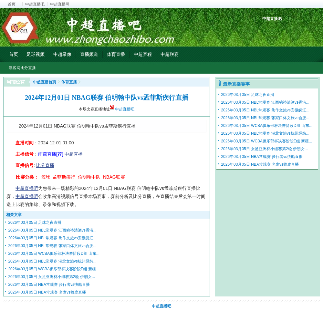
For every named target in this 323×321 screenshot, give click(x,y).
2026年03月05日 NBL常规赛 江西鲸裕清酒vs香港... (52, 230)
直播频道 (89, 54)
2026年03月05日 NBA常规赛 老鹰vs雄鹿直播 (47, 292)
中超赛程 (143, 54)
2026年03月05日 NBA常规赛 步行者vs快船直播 (49, 284)
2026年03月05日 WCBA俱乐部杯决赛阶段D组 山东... (53, 253)
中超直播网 (59, 4)
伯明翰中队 (89, 177)
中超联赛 (170, 54)
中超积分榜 (268, 30)
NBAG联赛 (114, 177)
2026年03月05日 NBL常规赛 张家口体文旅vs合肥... (52, 245)
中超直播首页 (44, 82)
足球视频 (35, 54)
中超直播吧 (35, 4)
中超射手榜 (282, 30)
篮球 (45, 177)
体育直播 (116, 54)
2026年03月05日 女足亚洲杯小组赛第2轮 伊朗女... (51, 276)
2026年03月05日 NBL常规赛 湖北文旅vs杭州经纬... (52, 261)
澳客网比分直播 (22, 68)
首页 (12, 4)
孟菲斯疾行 (64, 177)
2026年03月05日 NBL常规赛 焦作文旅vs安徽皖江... (52, 238)
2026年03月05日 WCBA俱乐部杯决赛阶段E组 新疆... (53, 269)
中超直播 (74, 154)
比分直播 (45, 165)
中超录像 (62, 54)
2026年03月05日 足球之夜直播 (34, 222)
